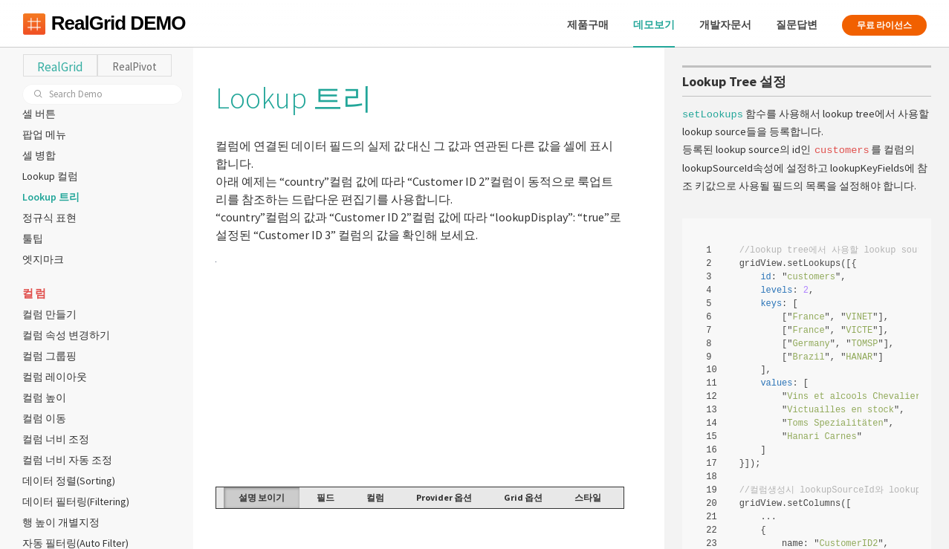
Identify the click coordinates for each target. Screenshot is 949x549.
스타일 (587, 497)
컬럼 (375, 497)
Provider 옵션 (444, 497)
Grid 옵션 (523, 497)
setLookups (712, 113)
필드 (325, 497)
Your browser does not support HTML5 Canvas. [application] (420, 372)
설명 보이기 (262, 497)
